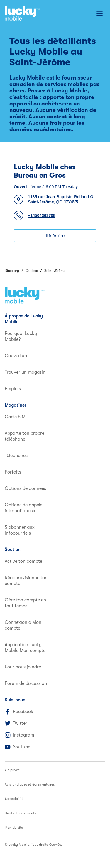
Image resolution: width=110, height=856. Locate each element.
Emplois (13, 388)
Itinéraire (55, 235)
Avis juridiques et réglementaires (30, 784)
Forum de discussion (26, 683)
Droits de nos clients (20, 813)
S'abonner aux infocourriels (20, 530)
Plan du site (14, 827)
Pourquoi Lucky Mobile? (21, 336)
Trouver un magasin (25, 372)
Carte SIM (15, 416)
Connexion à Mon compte (23, 625)
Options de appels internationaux (23, 507)
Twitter (16, 723)
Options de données (25, 488)
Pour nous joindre (23, 667)
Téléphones (16, 455)
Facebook (19, 712)
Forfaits (13, 472)
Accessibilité (14, 799)
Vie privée (12, 770)
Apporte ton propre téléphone (24, 436)
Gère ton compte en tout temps (25, 603)
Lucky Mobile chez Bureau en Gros (45, 171)
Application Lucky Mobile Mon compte (25, 647)
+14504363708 (41, 215)
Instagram (19, 735)
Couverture (16, 355)
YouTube (17, 747)
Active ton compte (23, 561)
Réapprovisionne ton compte (26, 580)
